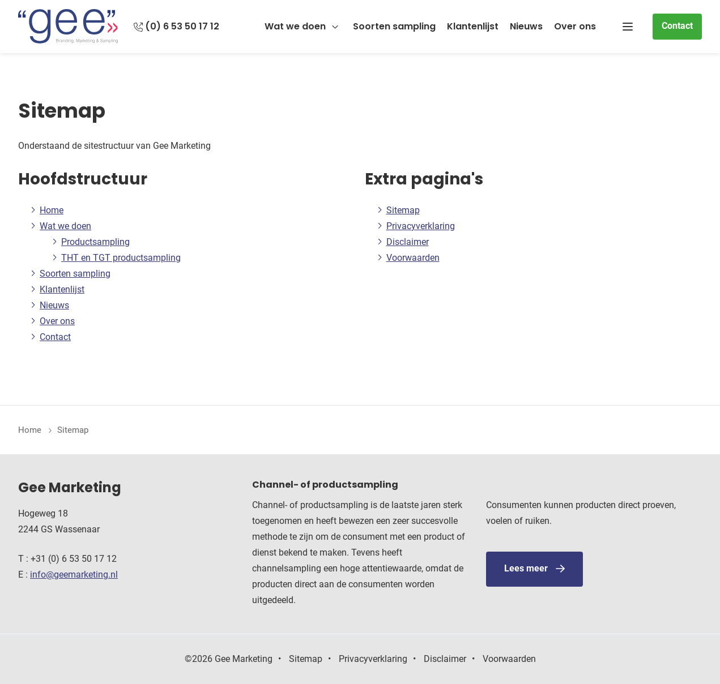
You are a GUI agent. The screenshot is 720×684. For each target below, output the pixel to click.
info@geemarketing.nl (74, 574)
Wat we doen (295, 26)
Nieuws (526, 26)
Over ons (575, 26)
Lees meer (526, 568)
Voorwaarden (413, 257)
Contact (677, 25)
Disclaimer (407, 241)
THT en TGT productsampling (121, 257)
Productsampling (95, 241)
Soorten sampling (394, 26)
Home (51, 210)
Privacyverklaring (420, 226)
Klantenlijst (473, 26)
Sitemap (403, 210)
